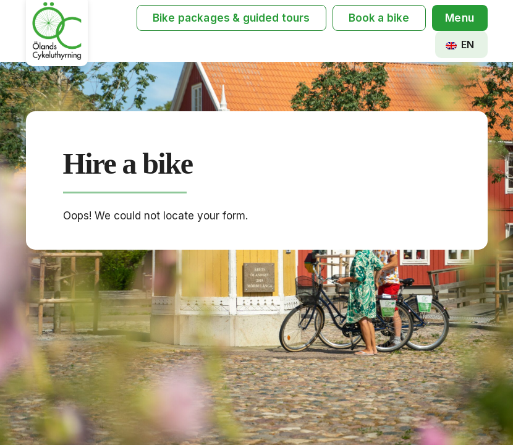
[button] (460, 18)
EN (460, 44)
